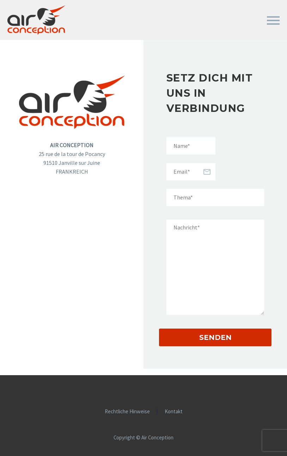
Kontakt (174, 411)
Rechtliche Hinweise (127, 411)
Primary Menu (273, 20)
